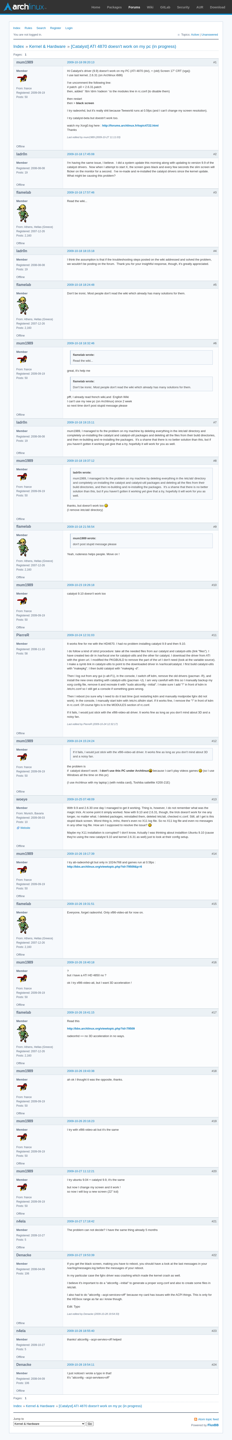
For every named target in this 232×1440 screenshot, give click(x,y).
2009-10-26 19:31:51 (80, 903)
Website (25, 828)
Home (96, 7)
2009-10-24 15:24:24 (80, 741)
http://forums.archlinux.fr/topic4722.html (130, 125)
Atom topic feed (208, 1419)
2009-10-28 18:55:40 (80, 1331)
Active (195, 34)
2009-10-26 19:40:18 (80, 962)
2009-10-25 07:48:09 (80, 799)
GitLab (165, 7)
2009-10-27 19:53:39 (80, 1255)
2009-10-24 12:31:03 (80, 635)
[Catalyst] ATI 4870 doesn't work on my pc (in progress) (123, 46)
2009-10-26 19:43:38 (80, 1071)
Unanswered (209, 34)
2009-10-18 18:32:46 (80, 343)
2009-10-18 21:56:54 (80, 526)
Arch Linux (24, 6)
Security (183, 7)
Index (16, 28)
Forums (134, 7)
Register (55, 28)
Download (217, 7)
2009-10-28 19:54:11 (80, 1364)
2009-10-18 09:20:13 (80, 62)
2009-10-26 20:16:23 (80, 1121)
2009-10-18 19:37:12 (80, 460)
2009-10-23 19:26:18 (80, 585)
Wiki (150, 7)
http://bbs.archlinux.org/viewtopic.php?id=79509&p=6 (104, 866)
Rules (28, 28)
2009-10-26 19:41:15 (80, 1012)
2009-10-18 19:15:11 (80, 422)
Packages (114, 7)
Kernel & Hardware (47, 46)
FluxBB (213, 1425)
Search (41, 28)
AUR (199, 7)
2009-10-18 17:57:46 (80, 192)
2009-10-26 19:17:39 (80, 853)
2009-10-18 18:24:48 (80, 284)
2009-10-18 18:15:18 (80, 251)
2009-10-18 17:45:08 (80, 154)
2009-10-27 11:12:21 (80, 1171)
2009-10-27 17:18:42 (80, 1221)
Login (69, 28)
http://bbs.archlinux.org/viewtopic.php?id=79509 (101, 1028)
